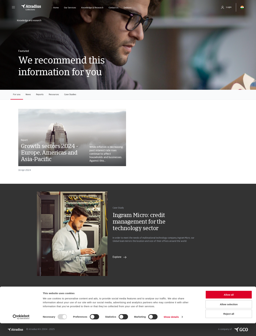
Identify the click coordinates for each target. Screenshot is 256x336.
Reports (40, 95)
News (28, 95)
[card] (72, 142)
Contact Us (114, 8)
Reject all (228, 326)
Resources (54, 95)
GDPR (39, 292)
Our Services (70, 8)
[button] (13, 7)
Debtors (127, 8)
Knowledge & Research (92, 8)
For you (16, 95)
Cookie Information (74, 292)
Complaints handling (48, 298)
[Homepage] (31, 7)
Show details (171, 329)
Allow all (229, 307)
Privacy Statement (19, 292)
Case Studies (70, 95)
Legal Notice (15, 298)
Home (56, 8)
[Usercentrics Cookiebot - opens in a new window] (21, 329)
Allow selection (229, 317)
